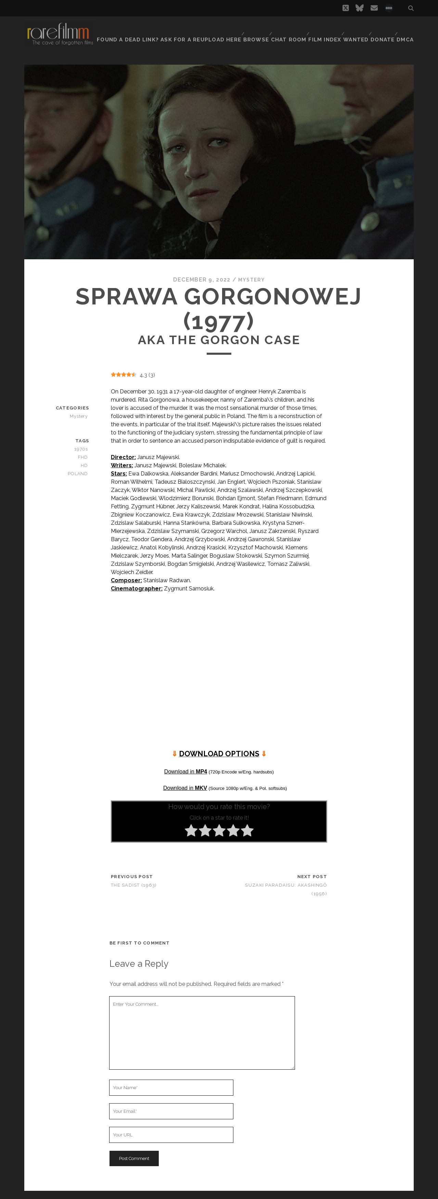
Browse (251, 28)
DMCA (406, 28)
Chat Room (284, 28)
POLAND (79, 473)
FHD (84, 457)
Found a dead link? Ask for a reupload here (171, 28)
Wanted (353, 28)
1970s (83, 449)
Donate (381, 28)
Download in (185, 771)
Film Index (321, 28)
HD (86, 465)
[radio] (191, 831)
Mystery (251, 279)
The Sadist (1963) (134, 885)
